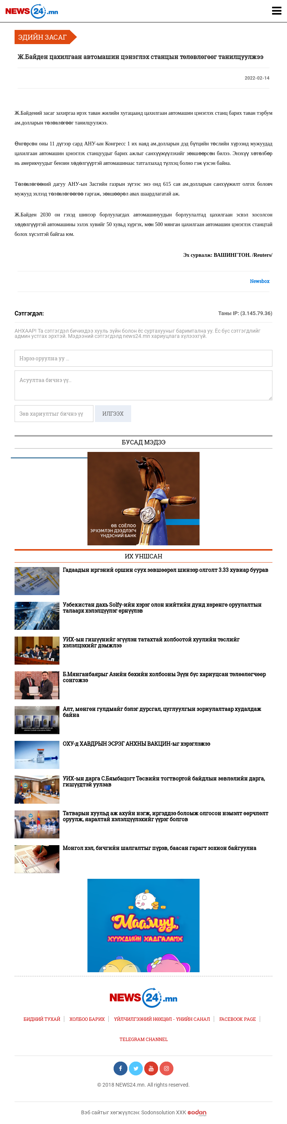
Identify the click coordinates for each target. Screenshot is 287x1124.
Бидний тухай (42, 1019)
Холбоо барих (87, 1019)
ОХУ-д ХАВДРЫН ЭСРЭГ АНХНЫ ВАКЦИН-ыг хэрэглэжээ (136, 744)
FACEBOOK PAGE (237, 1019)
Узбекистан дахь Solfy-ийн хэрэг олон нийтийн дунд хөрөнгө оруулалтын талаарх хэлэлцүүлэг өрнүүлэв (162, 608)
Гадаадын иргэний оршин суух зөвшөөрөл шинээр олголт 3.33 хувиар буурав (165, 570)
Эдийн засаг (42, 37)
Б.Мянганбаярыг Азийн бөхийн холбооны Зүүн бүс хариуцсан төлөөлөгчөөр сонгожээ (164, 677)
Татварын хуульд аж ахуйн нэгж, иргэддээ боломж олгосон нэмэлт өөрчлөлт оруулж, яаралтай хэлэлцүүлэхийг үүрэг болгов (165, 816)
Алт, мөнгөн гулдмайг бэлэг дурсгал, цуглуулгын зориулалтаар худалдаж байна (162, 712)
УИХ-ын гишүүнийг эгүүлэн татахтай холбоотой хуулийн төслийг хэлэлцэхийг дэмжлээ (151, 643)
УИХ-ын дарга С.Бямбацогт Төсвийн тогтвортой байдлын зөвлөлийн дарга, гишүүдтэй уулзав (164, 782)
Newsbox (259, 281)
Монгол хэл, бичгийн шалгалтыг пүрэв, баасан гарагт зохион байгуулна (159, 848)
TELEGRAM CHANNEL (144, 1039)
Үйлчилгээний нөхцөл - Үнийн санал (162, 1019)
